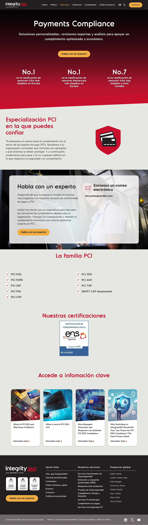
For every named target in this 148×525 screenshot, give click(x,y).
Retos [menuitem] (54, 5)
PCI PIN (16, 291)
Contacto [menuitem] (50, 492)
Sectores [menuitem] (77, 5)
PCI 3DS (87, 274)
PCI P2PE (17, 280)
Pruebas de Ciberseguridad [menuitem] (91, 490)
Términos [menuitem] (50, 519)
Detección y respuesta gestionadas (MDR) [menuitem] (88, 481)
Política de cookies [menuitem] (103, 519)
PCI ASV (87, 280)
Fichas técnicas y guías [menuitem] (56, 485)
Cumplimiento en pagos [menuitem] (89, 504)
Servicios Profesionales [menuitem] (89, 500)
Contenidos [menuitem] (90, 5)
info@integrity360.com (99, 196)
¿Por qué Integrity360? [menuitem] (57, 474)
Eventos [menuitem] (49, 489)
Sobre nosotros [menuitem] (107, 5)
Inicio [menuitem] (45, 5)
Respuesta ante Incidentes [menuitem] (90, 486)
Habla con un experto (74, 54)
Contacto (135, 5)
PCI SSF (16, 285)
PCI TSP (87, 285)
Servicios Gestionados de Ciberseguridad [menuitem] (90, 475)
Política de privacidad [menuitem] (56, 496)
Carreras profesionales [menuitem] (56, 478)
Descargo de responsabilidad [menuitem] (66, 519)
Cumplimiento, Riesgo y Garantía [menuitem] (89, 494)
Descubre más (20, 441)
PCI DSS (16, 274)
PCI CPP (16, 297)
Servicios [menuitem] (65, 5)
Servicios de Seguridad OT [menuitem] (90, 507)
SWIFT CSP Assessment (97, 291)
